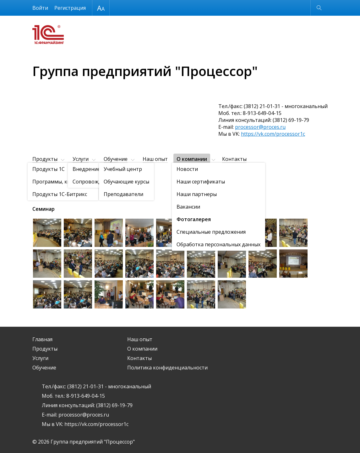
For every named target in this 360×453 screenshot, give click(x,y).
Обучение (116, 159)
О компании (192, 159)
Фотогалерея (73, 174)
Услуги (81, 159)
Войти (40, 7)
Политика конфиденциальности (167, 367)
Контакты (234, 159)
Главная (42, 339)
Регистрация (70, 7)
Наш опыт (155, 159)
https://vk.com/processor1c (273, 133)
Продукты (44, 159)
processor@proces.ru (260, 126)
